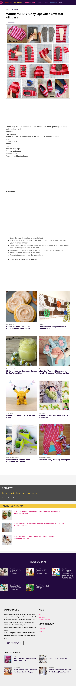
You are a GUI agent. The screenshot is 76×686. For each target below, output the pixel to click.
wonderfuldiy (11, 22)
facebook (8, 493)
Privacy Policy (17, 498)
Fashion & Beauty (43, 2)
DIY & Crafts (8, 2)
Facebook (42, 628)
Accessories (53, 2)
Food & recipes (18, 2)
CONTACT (42, 617)
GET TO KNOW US (14, 643)
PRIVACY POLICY (44, 620)
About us (4, 498)
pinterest (32, 493)
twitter (20, 493)
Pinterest (41, 631)
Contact (10, 498)
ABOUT (41, 614)
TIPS (60, 2)
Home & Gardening (30, 2)
